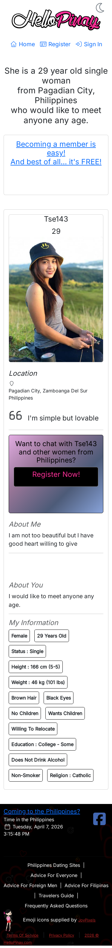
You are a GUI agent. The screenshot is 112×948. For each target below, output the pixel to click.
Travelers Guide (56, 895)
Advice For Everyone (53, 875)
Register (55, 44)
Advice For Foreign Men (30, 885)
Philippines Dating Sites (53, 865)
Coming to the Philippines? (42, 811)
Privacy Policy (61, 935)
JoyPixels (87, 920)
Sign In (88, 44)
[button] (100, 8)
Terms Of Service (23, 935)
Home (22, 44)
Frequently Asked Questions (56, 906)
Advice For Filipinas (86, 885)
